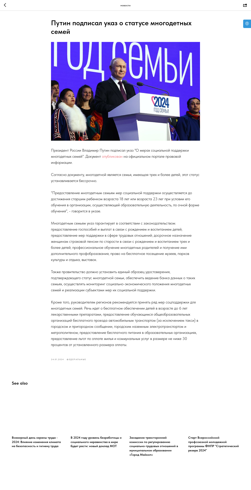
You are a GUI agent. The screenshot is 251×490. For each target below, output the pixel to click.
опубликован (112, 156)
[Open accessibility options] (247, 24)
